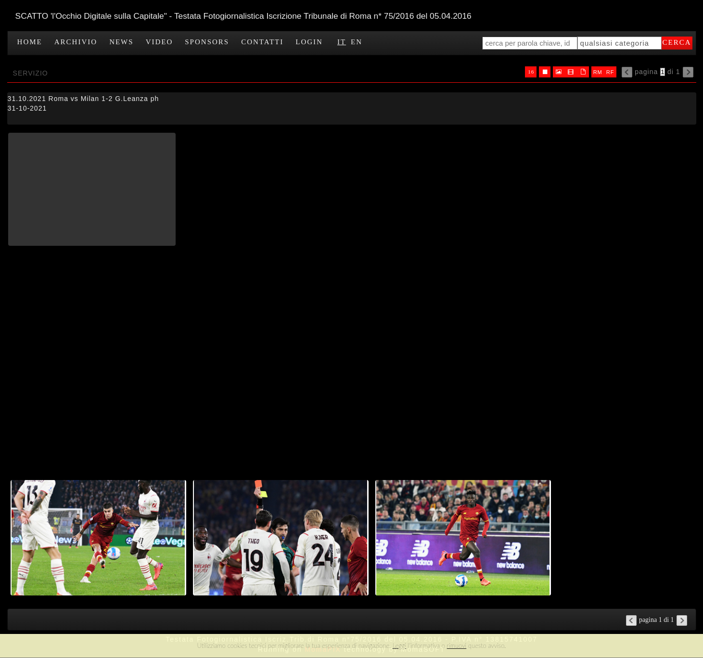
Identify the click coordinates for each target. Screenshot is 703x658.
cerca (677, 42)
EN (356, 42)
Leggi (399, 645)
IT (341, 42)
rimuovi (457, 645)
